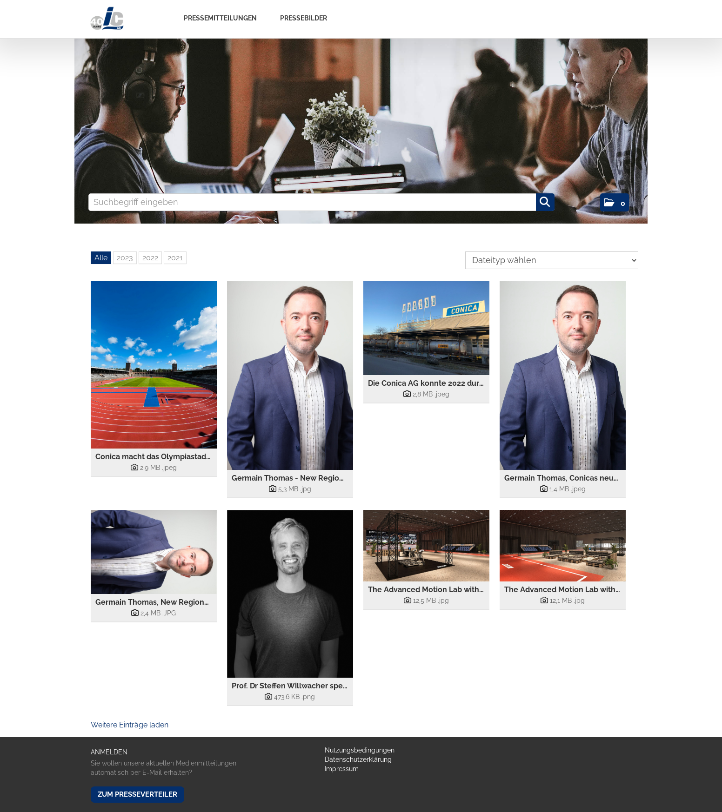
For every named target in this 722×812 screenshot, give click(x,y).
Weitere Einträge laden (129, 724)
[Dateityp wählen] (551, 260)
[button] (614, 202)
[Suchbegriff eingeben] (321, 202)
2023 (125, 257)
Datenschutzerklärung (358, 759)
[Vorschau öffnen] (154, 365)
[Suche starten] (545, 202)
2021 (175, 257)
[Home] (106, 19)
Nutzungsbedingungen (359, 750)
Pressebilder (303, 18)
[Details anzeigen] (153, 467)
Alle (100, 257)
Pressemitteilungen (220, 18)
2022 (150, 257)
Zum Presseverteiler (137, 794)
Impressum (342, 768)
